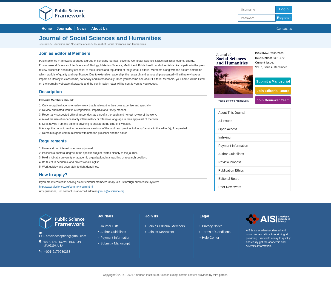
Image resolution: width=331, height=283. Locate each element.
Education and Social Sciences (72, 44)
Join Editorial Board (273, 91)
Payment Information (233, 145)
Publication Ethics (231, 170)
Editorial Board (229, 178)
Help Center (210, 237)
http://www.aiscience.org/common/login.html (66, 186)
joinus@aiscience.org (111, 191)
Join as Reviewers (161, 232)
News (81, 29)
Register (284, 17)
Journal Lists (109, 226)
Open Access (227, 129)
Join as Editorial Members (166, 226)
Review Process (229, 162)
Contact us (284, 29)
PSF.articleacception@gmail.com (62, 236)
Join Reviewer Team (273, 100)
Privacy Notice (212, 226)
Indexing (224, 137)
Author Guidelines (231, 154)
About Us (99, 29)
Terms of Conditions (216, 232)
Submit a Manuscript (273, 81)
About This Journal (231, 112)
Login (284, 9)
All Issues (225, 121)
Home (47, 29)
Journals (64, 29)
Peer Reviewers (229, 187)
